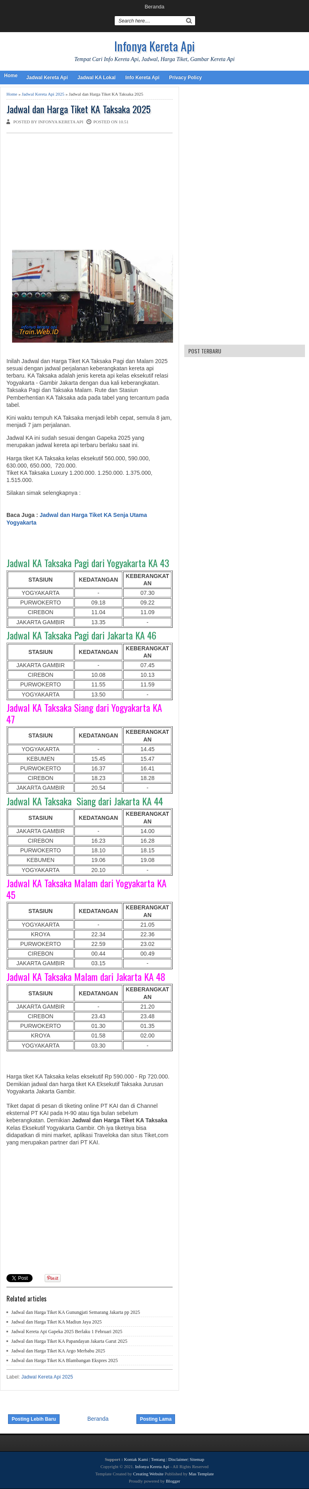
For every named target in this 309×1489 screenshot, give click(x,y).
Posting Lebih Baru (34, 1419)
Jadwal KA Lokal (96, 77)
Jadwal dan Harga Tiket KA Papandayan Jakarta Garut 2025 (69, 1341)
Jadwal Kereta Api (47, 77)
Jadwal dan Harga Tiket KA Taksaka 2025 (78, 109)
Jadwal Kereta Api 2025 (43, 94)
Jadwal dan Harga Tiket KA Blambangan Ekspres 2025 (64, 1360)
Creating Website (148, 1473)
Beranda (154, 7)
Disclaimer (177, 1459)
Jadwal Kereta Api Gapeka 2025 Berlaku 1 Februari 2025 (66, 1331)
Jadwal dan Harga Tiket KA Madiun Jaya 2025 (56, 1322)
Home (10, 75)
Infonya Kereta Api (154, 46)
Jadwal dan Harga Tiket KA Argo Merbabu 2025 (58, 1351)
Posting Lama (156, 1419)
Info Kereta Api (142, 77)
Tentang (158, 1459)
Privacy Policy (185, 77)
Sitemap (197, 1459)
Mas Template (201, 1473)
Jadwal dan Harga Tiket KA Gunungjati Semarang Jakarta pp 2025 (75, 1312)
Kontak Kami (136, 1459)
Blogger (173, 1481)
